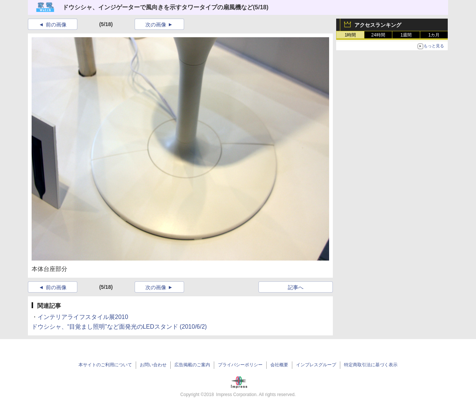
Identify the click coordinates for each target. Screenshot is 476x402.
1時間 (350, 35)
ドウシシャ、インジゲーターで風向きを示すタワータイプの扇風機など (157, 7)
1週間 (406, 35)
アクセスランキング (377, 25)
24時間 (378, 35)
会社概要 (279, 364)
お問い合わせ (153, 364)
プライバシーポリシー (240, 364)
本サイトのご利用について (105, 364)
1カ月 (434, 35)
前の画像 (56, 25)
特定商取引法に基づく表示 (371, 364)
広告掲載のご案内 (192, 364)
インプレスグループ (316, 364)
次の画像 (155, 25)
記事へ (295, 287)
